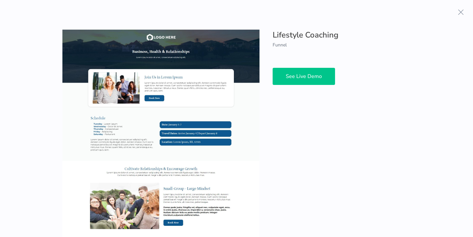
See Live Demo (304, 76)
